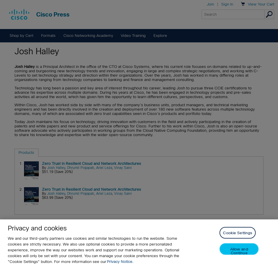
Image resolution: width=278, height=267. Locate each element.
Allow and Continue (239, 251)
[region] (139, 243)
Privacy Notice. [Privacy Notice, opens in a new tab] (120, 261)
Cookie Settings (237, 233)
